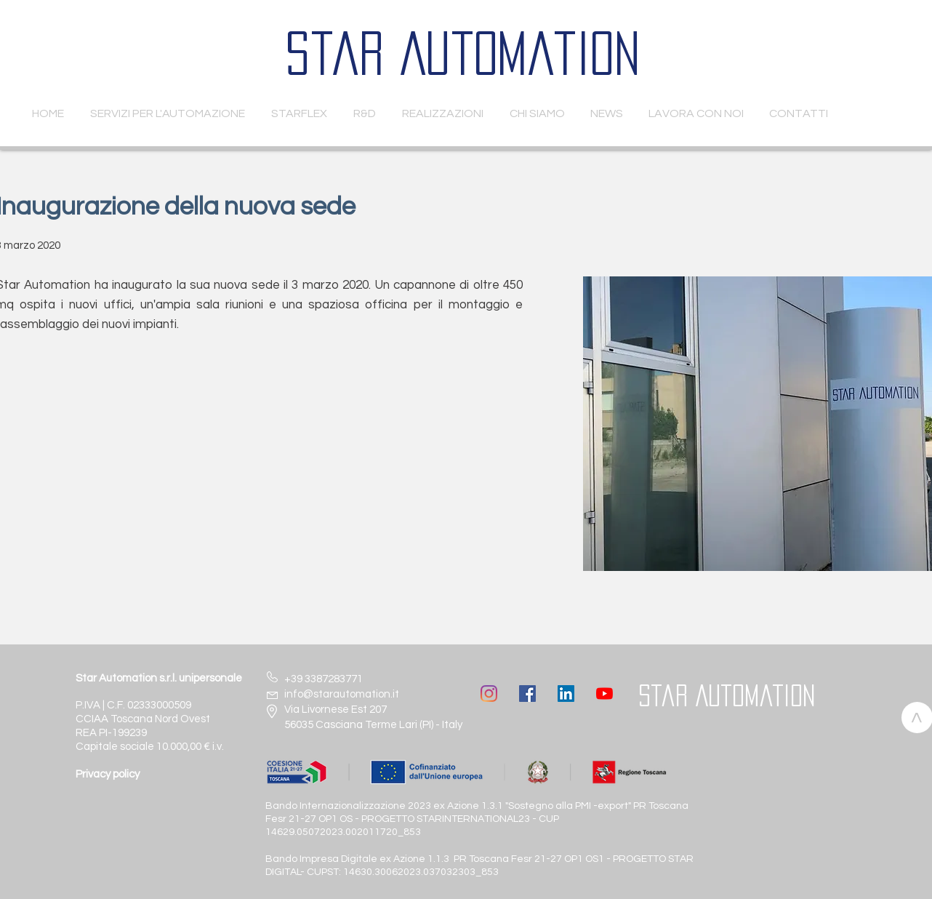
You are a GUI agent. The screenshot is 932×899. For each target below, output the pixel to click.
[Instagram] (489, 693)
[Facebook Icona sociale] (527, 693)
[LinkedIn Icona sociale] (566, 693)
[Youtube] (604, 693)
